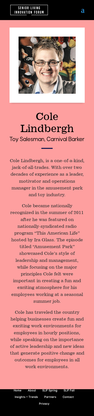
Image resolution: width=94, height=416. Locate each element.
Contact (68, 397)
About (32, 390)
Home (18, 390)
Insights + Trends (26, 397)
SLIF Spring (49, 390)
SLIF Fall (69, 390)
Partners (50, 397)
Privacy (44, 404)
